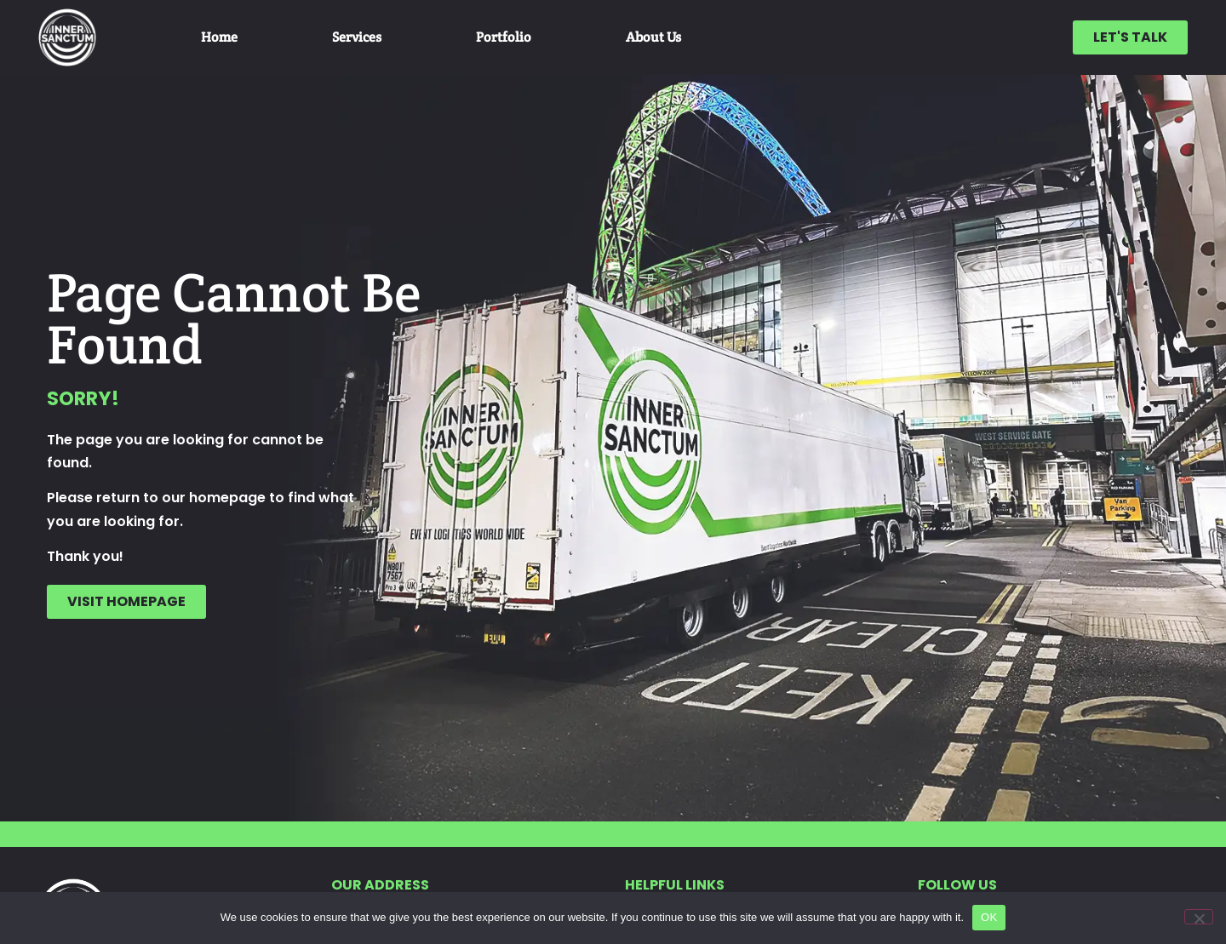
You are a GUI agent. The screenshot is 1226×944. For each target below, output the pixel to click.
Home (219, 37)
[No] (1198, 916)
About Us (653, 37)
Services (356, 37)
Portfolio (503, 37)
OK (989, 917)
